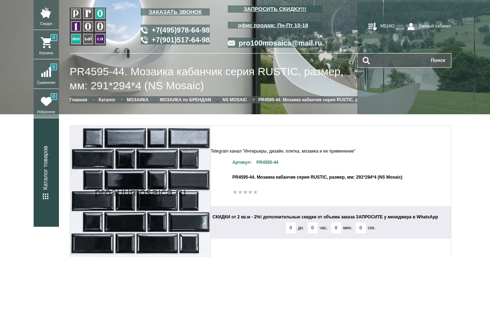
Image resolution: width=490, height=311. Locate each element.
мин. (347, 227)
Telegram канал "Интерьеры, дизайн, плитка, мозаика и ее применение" (283, 151)
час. (324, 227)
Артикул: (242, 162)
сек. (371, 227)
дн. (301, 227)
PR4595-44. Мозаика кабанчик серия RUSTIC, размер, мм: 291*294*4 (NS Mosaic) (207, 78)
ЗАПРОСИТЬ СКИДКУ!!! (275, 9)
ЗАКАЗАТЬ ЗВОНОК (175, 12)
